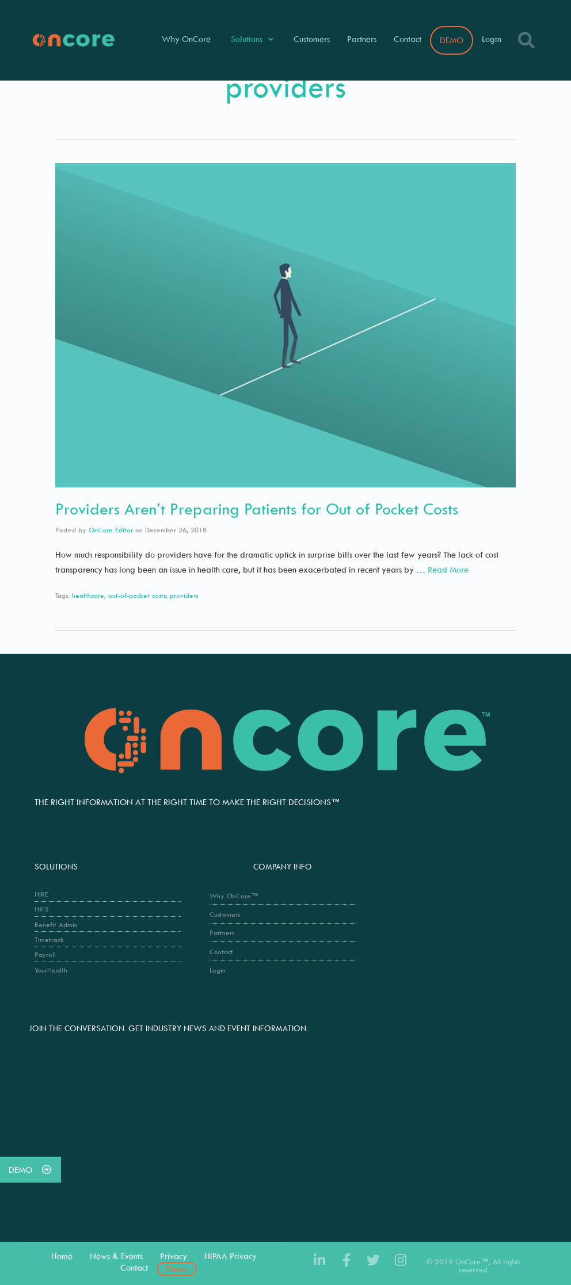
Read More (448, 569)
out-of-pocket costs (137, 595)
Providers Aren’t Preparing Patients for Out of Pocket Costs (256, 508)
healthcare (88, 595)
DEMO (451, 40)
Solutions (252, 39)
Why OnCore (186, 38)
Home (62, 1255)
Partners (361, 38)
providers (184, 595)
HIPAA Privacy (230, 1255)
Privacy (173, 1255)
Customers (312, 38)
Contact (407, 38)
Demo (177, 1268)
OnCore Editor (111, 529)
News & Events (116, 1255)
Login (491, 38)
